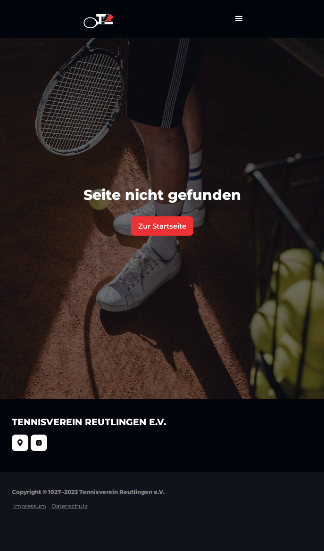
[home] (96, 18)
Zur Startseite (162, 226)
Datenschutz (69, 506)
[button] (239, 18)
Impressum (29, 506)
